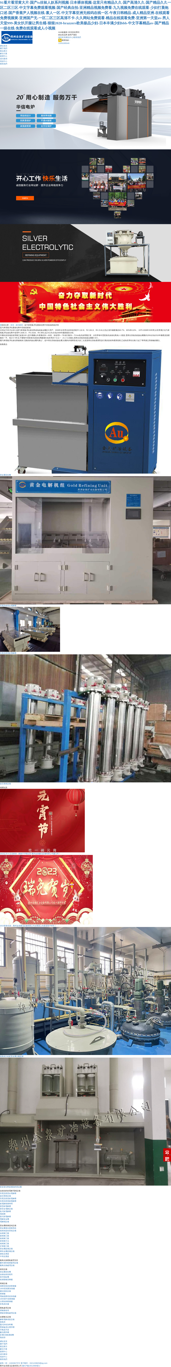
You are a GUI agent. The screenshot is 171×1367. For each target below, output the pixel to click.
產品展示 (3, 51)
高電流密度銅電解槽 (8, 1201)
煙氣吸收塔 (4, 1310)
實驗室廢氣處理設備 (8, 1313)
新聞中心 (3, 56)
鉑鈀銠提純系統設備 (8, 1231)
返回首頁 (61, 37)
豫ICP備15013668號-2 (31, 1366)
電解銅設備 (4, 1222)
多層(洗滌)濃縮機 (7, 1335)
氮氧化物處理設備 (7, 1265)
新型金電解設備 (6, 1209)
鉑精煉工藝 (4, 1238)
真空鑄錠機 (4, 1277)
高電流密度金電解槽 (8, 1193)
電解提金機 (4, 1219)
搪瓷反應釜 (4, 1254)
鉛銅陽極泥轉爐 (6, 1279)
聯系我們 (77, 37)
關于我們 (3, 48)
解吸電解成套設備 (7, 1319)
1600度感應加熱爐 (7, 1288)
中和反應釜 (4, 1256)
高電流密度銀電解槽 (8, 1198)
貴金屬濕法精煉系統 (8, 1228)
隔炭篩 (2, 1337)
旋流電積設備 (5, 1196)
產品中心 (69, 37)
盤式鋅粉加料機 (6, 1325)
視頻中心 (3, 61)
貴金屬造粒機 (5, 1272)
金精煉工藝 (4, 1233)
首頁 (12, 325)
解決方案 (3, 53)
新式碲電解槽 (5, 1216)
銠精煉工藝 (4, 1243)
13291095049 (63, 43)
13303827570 (10, 1363)
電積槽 (2, 1214)
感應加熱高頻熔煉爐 (8, 1286)
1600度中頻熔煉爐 (7, 1299)
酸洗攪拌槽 (4, 1332)
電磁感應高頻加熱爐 (8, 1296)
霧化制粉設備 (5, 1291)
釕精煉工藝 (4, 1246)
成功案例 (3, 59)
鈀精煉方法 (4, 1241)
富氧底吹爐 (4, 1304)
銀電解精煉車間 (6, 1204)
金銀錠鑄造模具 (6, 1274)
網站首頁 (3, 46)
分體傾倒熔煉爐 (6, 1301)
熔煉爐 (2, 1294)
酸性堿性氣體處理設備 (9, 1263)
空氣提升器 (4, 1330)
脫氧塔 (2, 1322)
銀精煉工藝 (4, 1236)
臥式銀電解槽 (5, 1211)
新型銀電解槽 (5, 1206)
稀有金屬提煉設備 (7, 1251)
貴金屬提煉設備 (6, 1249)
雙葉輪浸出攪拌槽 (7, 1327)
